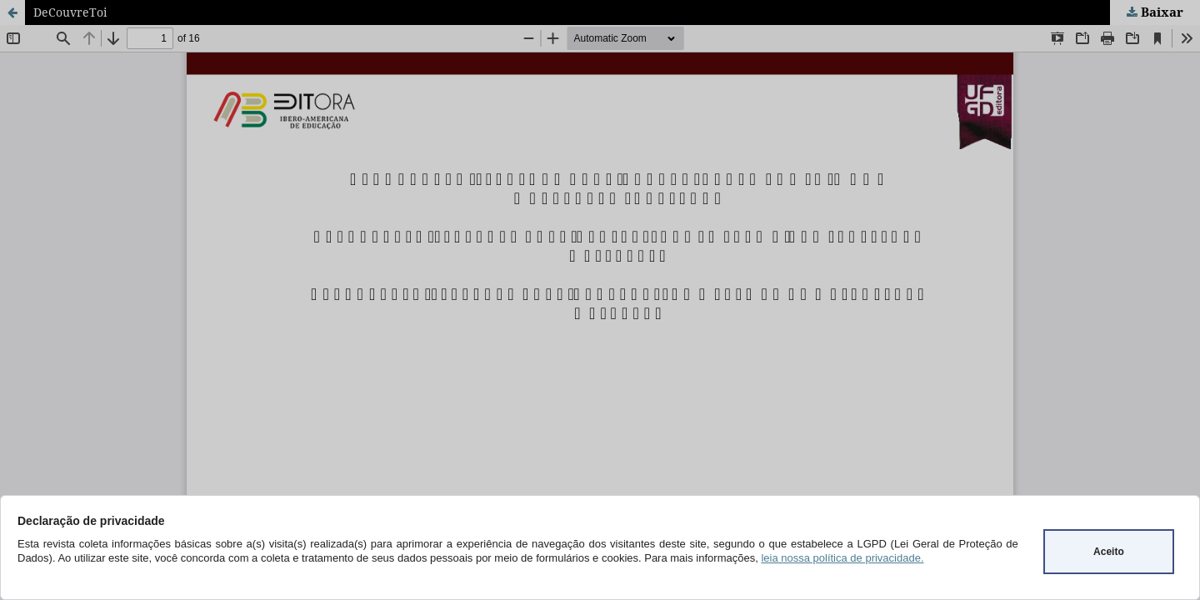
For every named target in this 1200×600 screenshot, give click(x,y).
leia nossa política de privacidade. (842, 558)
